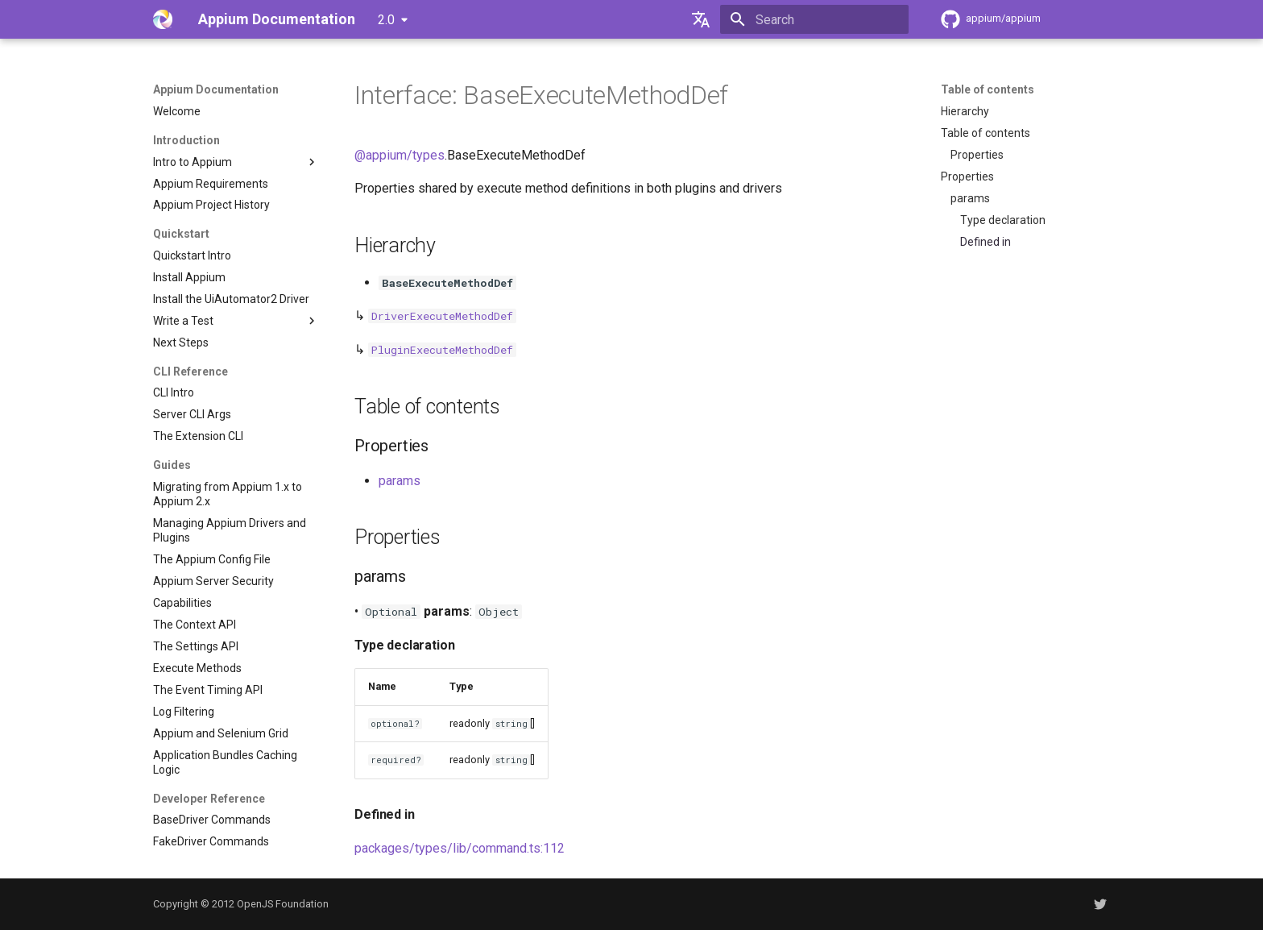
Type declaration (1003, 220)
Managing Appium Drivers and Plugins (229, 530)
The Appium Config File (212, 559)
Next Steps (181, 342)
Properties (977, 154)
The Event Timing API (208, 689)
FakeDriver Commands (211, 841)
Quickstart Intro (192, 255)
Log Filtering (183, 711)
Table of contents (987, 89)
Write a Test (236, 320)
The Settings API (195, 646)
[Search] (814, 19)
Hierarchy (965, 111)
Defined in (985, 241)
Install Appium (189, 277)
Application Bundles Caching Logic (225, 762)
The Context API (194, 624)
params (970, 198)
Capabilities (182, 602)
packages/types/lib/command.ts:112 (459, 848)
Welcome (177, 111)
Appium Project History (211, 204)
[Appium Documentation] (163, 19)
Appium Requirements (210, 183)
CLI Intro (173, 392)
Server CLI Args (192, 414)
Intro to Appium (236, 162)
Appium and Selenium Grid (220, 733)
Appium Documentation (216, 89)
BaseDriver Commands (212, 819)
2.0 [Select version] (386, 19)
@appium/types (399, 155)
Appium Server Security (213, 581)
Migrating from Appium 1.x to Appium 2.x (227, 494)
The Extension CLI (198, 436)
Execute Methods (197, 668)
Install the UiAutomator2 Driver (231, 299)
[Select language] (701, 19)
